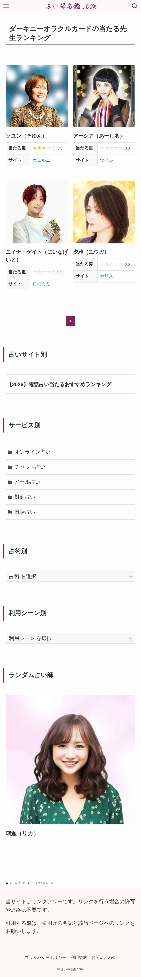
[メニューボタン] (6, 6)
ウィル (106, 160)
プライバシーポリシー (45, 957)
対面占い (24, 497)
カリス (106, 276)
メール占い (27, 482)
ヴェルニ (41, 160)
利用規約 (79, 957)
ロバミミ (41, 283)
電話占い (24, 512)
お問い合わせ (103, 957)
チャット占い (30, 467)
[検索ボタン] (135, 6)
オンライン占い (32, 452)
